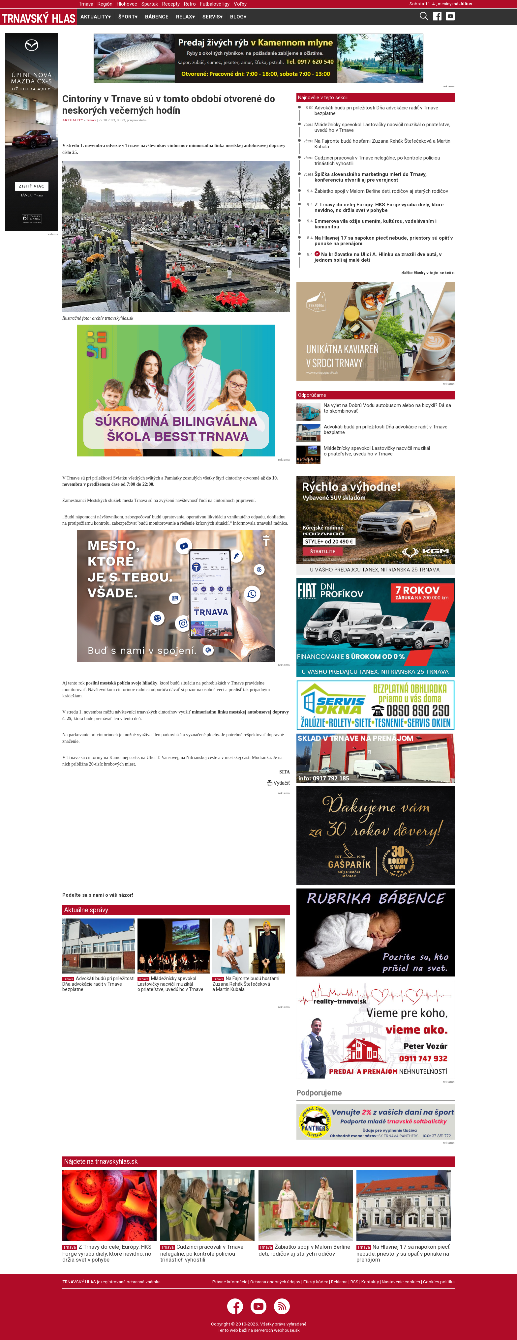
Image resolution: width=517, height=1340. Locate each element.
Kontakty (370, 1281)
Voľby (240, 4)
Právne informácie (229, 1281)
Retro (190, 4)
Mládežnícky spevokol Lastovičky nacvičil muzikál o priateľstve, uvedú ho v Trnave (170, 984)
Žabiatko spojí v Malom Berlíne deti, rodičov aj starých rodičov (381, 191)
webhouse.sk (287, 1330)
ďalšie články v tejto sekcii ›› (428, 273)
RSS (354, 1281)
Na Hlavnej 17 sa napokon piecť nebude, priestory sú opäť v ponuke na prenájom (384, 241)
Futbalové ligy (214, 4)
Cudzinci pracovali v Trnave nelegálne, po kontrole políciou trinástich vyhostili (377, 160)
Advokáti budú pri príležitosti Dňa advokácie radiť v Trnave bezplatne (98, 984)
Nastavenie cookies (401, 1281)
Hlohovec (127, 4)
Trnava (86, 4)
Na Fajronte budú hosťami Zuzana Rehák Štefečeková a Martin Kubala (245, 984)
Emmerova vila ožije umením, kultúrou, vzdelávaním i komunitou (376, 224)
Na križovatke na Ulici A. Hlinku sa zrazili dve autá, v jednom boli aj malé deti (378, 257)
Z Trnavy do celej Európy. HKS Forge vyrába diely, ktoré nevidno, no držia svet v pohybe (379, 207)
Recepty (171, 4)
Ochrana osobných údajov (275, 1281)
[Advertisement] (117, 843)
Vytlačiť (278, 783)
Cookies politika (439, 1281)
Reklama (339, 1281)
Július (465, 3)
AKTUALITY (72, 120)
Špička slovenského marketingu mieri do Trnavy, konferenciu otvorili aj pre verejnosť (371, 177)
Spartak (149, 4)
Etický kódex (315, 1281)
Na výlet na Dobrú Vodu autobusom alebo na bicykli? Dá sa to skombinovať (387, 408)
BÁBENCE (156, 17)
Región (105, 4)
